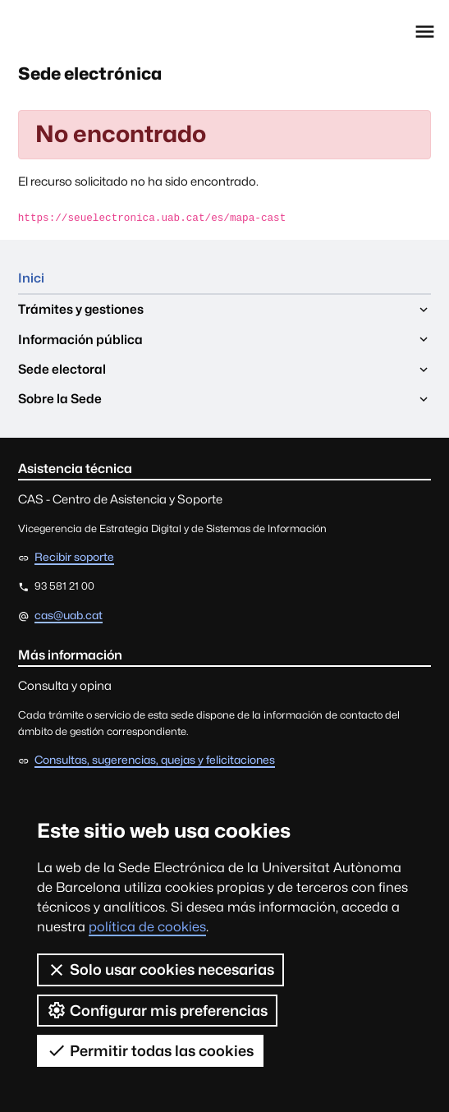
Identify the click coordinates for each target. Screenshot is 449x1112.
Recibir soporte (74, 557)
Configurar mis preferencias (157, 1010)
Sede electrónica (92, 74)
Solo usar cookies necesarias (160, 970)
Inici (31, 279)
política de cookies (147, 927)
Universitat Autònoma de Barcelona (89, 31)
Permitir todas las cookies (150, 1050)
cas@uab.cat (68, 615)
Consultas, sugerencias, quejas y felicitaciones (154, 760)
